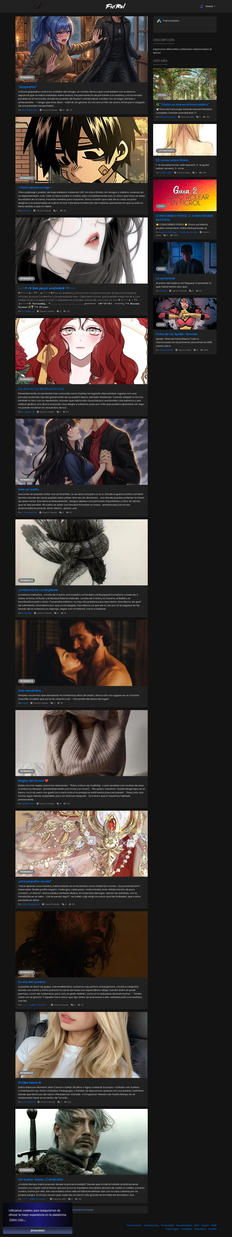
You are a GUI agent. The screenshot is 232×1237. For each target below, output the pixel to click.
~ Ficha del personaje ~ (35, 188)
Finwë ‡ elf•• (166, 172)
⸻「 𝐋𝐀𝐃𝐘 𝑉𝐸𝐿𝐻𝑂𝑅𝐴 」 (35, 1199)
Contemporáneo (166, 151)
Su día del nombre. (32, 982)
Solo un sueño (28, 489)
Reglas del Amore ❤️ (33, 781)
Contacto (187, 1229)
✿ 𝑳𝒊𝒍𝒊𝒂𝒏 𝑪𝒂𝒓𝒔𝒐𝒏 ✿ (29, 1083)
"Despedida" (27, 87)
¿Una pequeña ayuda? (34, 881)
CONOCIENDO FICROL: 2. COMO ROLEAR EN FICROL (184, 218)
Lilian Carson (28, 1102)
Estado (212, 1229)
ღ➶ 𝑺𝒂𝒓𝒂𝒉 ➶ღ (28, 311)
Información (134, 1225)
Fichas (161, 325)
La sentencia (165, 278)
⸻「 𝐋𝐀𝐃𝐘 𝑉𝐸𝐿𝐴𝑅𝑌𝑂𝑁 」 (35, 1004)
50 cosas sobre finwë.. (172, 160)
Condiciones (151, 1225)
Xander (163, 290)
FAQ (197, 1225)
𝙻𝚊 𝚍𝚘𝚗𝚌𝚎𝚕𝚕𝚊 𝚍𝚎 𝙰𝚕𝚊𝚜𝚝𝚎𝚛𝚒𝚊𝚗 (41, 389)
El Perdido (27, 613)
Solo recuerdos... (30, 691)
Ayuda (205, 1225)
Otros (161, 206)
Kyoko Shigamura (31, 904)
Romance (26, 77)
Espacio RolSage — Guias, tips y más (178, 232)
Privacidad (167, 1225)
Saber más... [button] (17, 1219)
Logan (25, 703)
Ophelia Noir (28, 803)
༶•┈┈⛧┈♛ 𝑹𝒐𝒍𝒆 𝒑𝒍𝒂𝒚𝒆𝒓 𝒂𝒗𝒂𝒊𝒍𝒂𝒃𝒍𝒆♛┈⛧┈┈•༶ (47, 288)
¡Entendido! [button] (37, 1230)
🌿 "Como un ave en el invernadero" (182, 105)
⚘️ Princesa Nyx (30, 512)
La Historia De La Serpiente (38, 590)
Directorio (200, 1229)
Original (162, 95)
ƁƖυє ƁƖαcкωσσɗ (30, 110)
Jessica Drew (166, 350)
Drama (161, 269)
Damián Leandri (168, 116)
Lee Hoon (26, 210)
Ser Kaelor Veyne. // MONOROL (40, 1180)
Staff (214, 1225)
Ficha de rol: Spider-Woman (176, 334)
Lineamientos (184, 1225)
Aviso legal (172, 1229)
